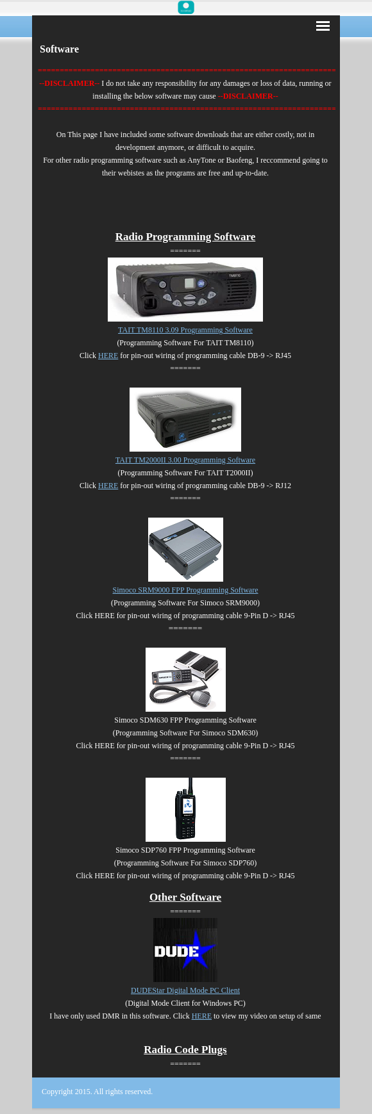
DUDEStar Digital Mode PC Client (185, 990)
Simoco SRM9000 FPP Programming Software (185, 590)
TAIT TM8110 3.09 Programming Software (185, 329)
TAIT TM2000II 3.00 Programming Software (185, 459)
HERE (108, 355)
